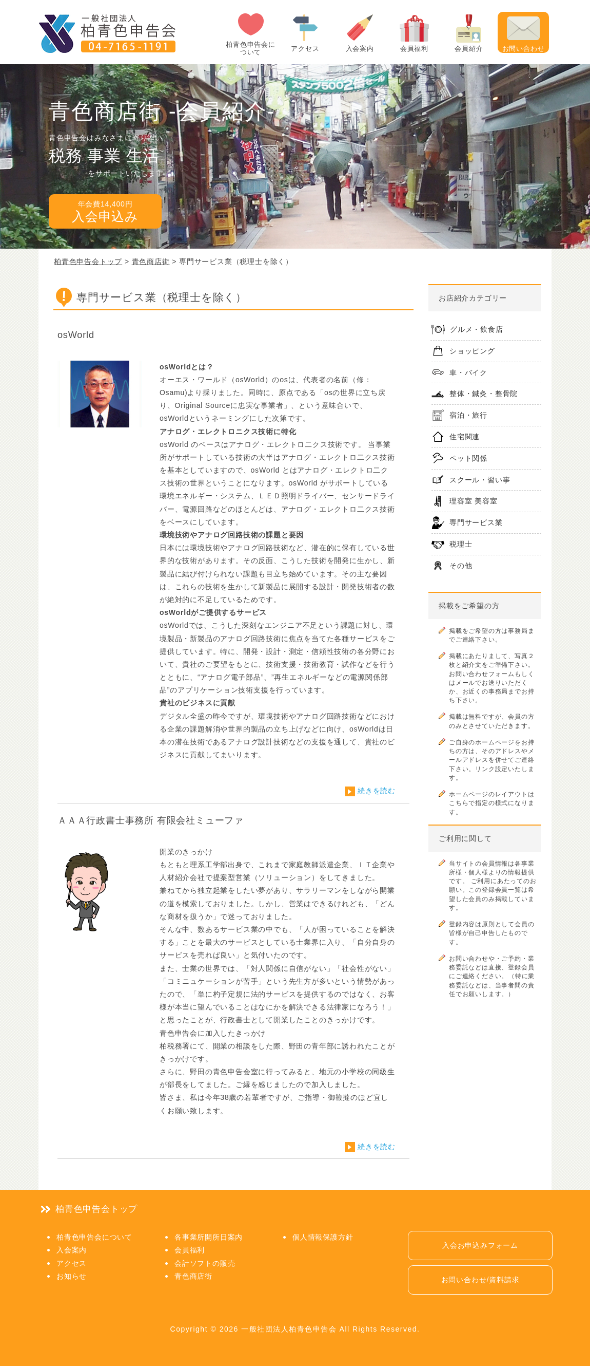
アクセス (71, 1263)
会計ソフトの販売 (204, 1263)
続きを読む (377, 791)
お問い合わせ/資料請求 (480, 1280)
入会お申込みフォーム (480, 1245)
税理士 (460, 544)
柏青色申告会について (94, 1237)
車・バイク (468, 372)
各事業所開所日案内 (208, 1237)
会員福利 (189, 1250)
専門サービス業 (476, 522)
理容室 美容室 (473, 501)
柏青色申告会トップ (96, 1209)
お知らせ (71, 1276)
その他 (460, 566)
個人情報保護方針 (322, 1237)
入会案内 (71, 1250)
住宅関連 (464, 437)
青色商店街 (193, 1276)
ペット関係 (468, 458)
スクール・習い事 (479, 480)
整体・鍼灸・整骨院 (483, 393)
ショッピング (472, 351)
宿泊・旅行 (468, 415)
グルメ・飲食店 (476, 329)
